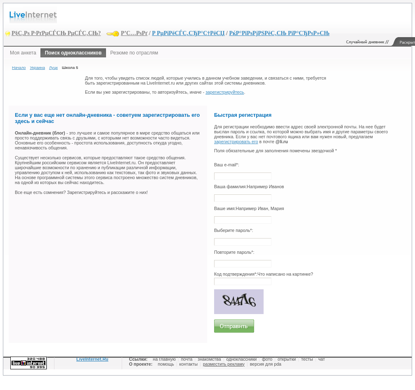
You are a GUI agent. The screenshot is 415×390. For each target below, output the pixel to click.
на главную (164, 359)
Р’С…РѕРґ (134, 33)
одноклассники (241, 359)
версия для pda (265, 364)
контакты (188, 364)
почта (187, 359)
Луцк (53, 67)
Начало (19, 67)
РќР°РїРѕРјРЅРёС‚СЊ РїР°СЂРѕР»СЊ (279, 33)
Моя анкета (23, 53)
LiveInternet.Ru (92, 359)
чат (321, 359)
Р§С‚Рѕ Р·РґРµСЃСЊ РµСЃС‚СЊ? (56, 33)
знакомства (209, 359)
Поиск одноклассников (73, 53)
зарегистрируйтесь (224, 92)
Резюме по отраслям (134, 53)
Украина (37, 67)
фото (267, 359)
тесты (307, 359)
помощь (166, 364)
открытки (287, 359)
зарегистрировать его (236, 141)
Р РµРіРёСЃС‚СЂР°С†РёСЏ (188, 33)
